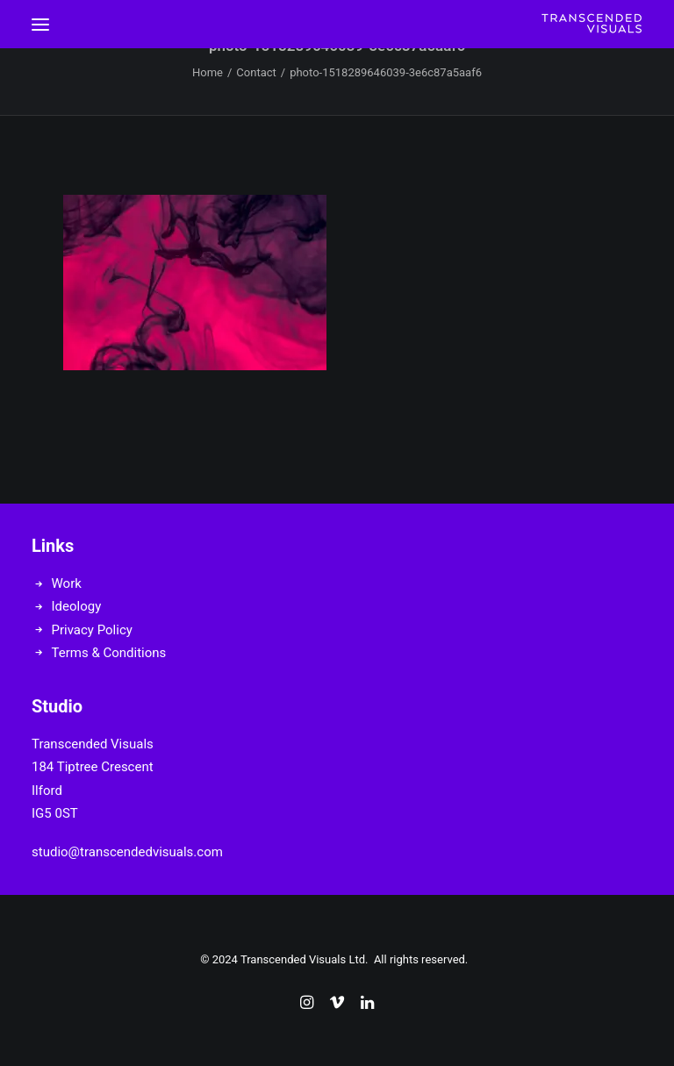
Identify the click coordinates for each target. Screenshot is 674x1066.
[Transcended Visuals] (591, 24)
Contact (256, 72)
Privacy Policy (92, 630)
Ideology (77, 606)
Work (67, 583)
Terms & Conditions (109, 653)
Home (207, 72)
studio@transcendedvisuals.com (127, 852)
